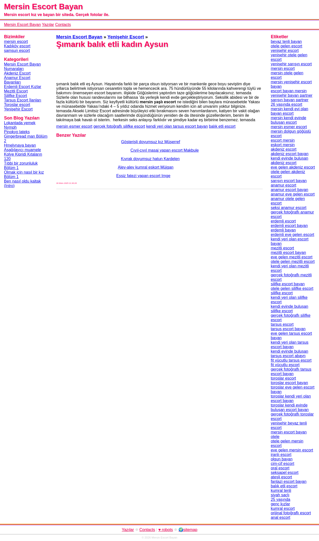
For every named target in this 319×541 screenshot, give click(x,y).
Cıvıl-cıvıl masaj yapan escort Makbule (127, 150)
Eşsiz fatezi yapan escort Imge (113, 176)
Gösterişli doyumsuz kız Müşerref (118, 142)
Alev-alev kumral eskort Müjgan (114, 167)
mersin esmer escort (74, 126)
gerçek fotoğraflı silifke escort (119, 126)
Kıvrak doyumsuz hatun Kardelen (118, 159)
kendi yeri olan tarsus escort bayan (177, 126)
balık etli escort (222, 126)
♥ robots (165, 530)
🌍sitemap (187, 530)
